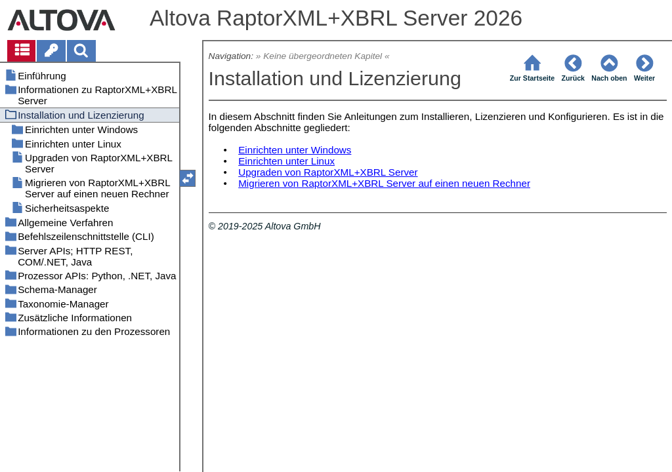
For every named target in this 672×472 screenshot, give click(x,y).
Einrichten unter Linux (286, 161)
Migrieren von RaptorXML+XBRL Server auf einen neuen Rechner (384, 183)
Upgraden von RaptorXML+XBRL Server (327, 172)
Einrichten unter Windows (294, 149)
